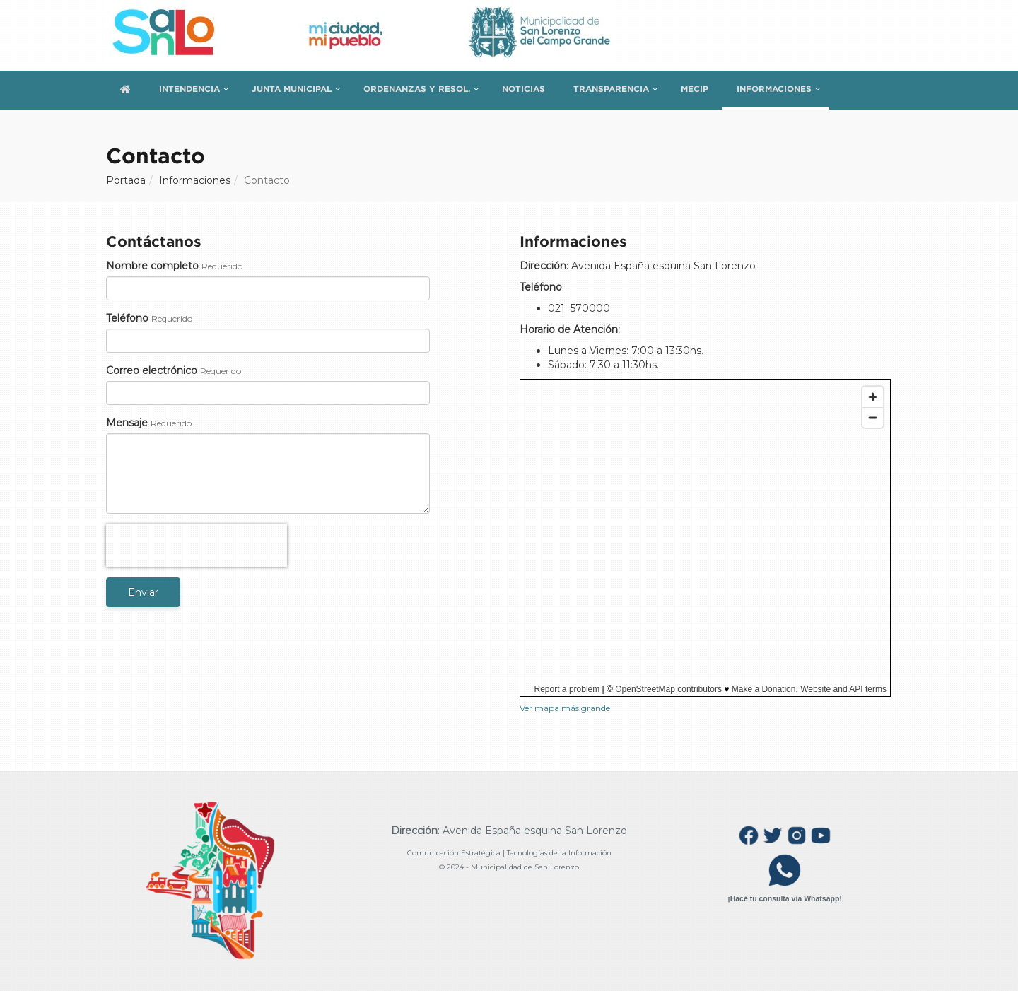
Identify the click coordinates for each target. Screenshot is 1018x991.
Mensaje (127, 422)
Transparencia (611, 88)
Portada (126, 180)
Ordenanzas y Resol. (416, 88)
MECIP (694, 88)
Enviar (143, 592)
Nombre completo (152, 265)
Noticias (523, 88)
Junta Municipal (292, 88)
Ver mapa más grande (565, 708)
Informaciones (774, 88)
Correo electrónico (151, 370)
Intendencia (189, 88)
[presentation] (196, 545)
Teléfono (127, 318)
